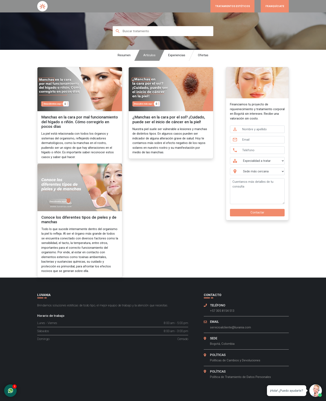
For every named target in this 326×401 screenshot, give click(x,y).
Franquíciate (274, 6)
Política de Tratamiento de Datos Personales (240, 377)
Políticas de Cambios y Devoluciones (235, 360)
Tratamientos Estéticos (232, 6)
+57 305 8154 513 (222, 311)
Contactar (257, 212)
